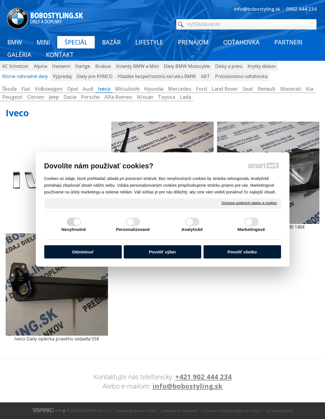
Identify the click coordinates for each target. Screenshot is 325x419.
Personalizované (133, 229)
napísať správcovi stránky (136, 410)
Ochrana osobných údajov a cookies (249, 203)
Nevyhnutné (73, 229)
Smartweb (190, 410)
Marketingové (251, 229)
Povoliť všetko (242, 251)
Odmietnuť (83, 251)
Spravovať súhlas (279, 410)
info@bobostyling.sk (187, 386)
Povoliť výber (162, 251)
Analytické (192, 229)
